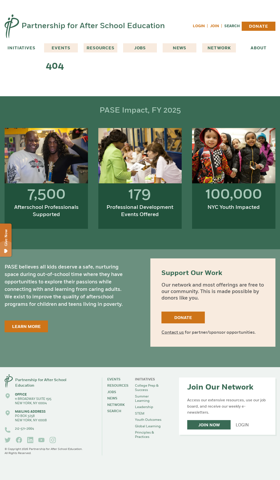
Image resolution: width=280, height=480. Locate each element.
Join (214, 26)
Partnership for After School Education (93, 26)
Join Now (209, 425)
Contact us (172, 332)
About (258, 48)
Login (199, 26)
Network (219, 48)
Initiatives (21, 48)
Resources (100, 48)
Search (232, 26)
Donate (258, 27)
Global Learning (148, 426)
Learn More (26, 327)
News (179, 48)
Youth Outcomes (148, 420)
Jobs (140, 48)
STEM (139, 414)
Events (61, 48)
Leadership (144, 407)
